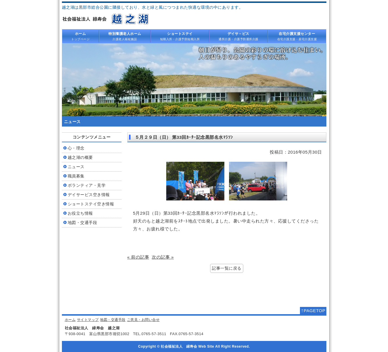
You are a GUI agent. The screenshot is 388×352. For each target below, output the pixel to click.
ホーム (70, 320)
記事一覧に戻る (227, 268)
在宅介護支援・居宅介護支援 (297, 36)
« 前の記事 (138, 257)
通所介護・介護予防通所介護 (239, 36)
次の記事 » (163, 257)
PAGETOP (313, 310)
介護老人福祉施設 (125, 36)
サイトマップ (88, 320)
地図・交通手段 (113, 320)
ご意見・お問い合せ (143, 320)
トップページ (80, 36)
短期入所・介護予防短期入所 (180, 36)
